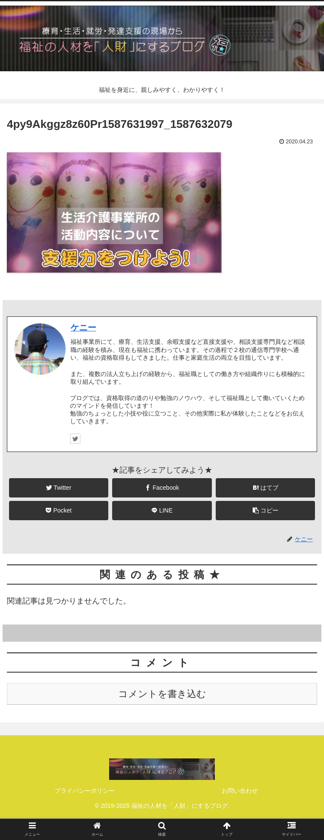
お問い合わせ (240, 790)
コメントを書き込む (162, 693)
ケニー (83, 327)
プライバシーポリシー (85, 790)
